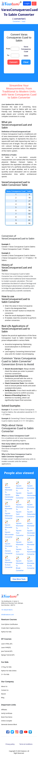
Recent (3, 694)
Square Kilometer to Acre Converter (8, 562)
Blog (2, 697)
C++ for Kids (5, 674)
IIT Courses (6, 639)
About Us (4, 686)
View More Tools (19, 579)
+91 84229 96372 (6, 610)
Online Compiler (6, 721)
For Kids (5, 662)
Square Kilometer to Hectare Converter (8, 547)
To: (8, 55)
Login (27, 3)
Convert (13, 62)
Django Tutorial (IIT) (7, 655)
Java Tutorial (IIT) (6, 651)
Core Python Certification (9, 624)
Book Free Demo (6, 717)
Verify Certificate (6, 713)
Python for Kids (6, 632)
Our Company (7, 681)
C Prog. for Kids (6, 667)
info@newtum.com (7, 615)
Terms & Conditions (26, 744)
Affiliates (4, 710)
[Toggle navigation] (34, 4)
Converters (16, 21)
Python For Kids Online (8, 671)
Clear (26, 62)
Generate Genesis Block (9, 724)
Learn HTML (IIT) (6, 644)
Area (23, 21)
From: (8, 49)
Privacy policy (10, 744)
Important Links (8, 705)
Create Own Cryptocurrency (10, 628)
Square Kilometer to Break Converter (20, 564)
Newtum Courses (9, 619)
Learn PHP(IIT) (6, 647)
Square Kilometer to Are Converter (31, 563)
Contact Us (4, 690)
